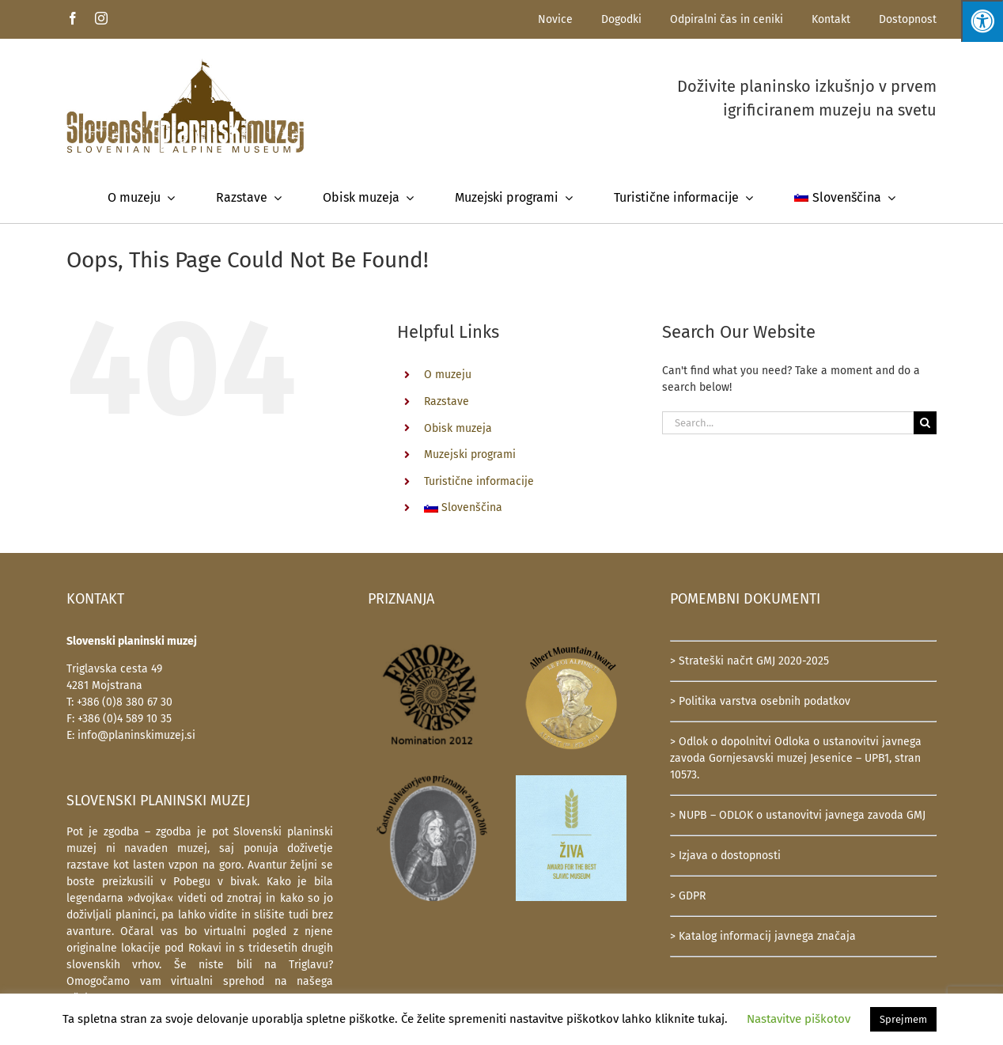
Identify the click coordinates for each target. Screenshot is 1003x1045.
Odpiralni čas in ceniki (726, 19)
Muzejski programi (470, 454)
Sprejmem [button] (903, 1019)
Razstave (446, 401)
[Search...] (788, 422)
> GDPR (688, 896)
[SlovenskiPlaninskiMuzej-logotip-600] (185, 63)
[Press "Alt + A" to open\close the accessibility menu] (982, 21)
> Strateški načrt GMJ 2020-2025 (749, 661)
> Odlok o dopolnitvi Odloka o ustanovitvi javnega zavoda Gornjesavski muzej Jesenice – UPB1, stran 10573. (796, 758)
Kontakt (831, 19)
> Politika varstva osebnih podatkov (760, 701)
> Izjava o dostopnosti (725, 855)
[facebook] (72, 18)
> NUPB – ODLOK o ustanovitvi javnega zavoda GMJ (797, 815)
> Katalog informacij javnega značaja (763, 936)
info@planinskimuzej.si (136, 735)
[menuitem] (844, 197)
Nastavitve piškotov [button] (798, 1019)
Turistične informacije (479, 481)
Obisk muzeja (458, 428)
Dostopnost (908, 19)
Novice (555, 19)
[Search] (925, 422)
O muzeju (447, 374)
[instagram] (101, 18)
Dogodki (621, 19)
